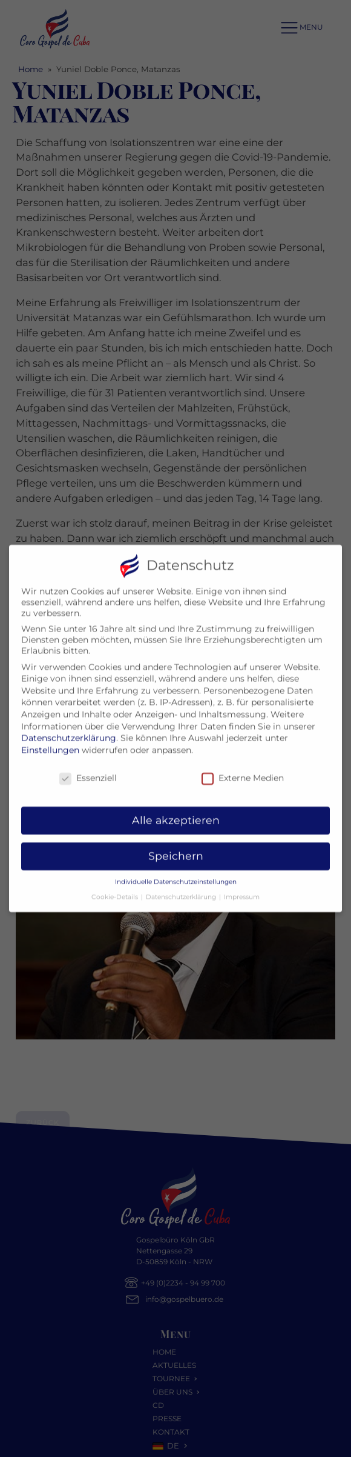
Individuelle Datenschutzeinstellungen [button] (176, 875)
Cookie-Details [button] (115, 889)
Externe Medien (243, 770)
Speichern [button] (175, 848)
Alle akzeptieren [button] (176, 813)
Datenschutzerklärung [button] (182, 889)
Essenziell (88, 770)
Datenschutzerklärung (68, 730)
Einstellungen (50, 742)
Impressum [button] (242, 889)
